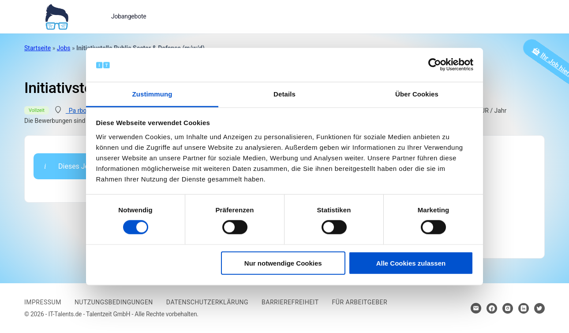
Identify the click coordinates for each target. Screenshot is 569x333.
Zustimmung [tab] (152, 94)
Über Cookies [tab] (416, 94)
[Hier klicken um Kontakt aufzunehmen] (476, 308)
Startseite (37, 48)
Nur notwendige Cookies (283, 262)
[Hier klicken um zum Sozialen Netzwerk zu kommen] (492, 308)
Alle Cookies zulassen (411, 262)
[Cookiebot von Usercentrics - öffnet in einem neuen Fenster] (434, 64)
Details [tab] (284, 94)
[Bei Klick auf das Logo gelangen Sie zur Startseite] (56, 16)
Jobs (64, 48)
